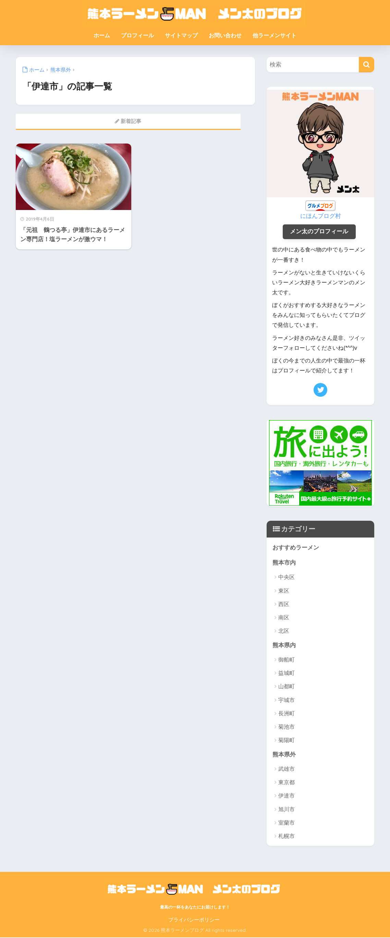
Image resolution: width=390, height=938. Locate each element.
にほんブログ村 (320, 216)
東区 (283, 591)
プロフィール (137, 35)
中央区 (286, 578)
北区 (283, 631)
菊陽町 (286, 741)
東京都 (286, 783)
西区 (283, 605)
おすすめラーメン (295, 548)
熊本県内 (284, 645)
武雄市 (286, 770)
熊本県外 (284, 755)
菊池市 (286, 728)
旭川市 (286, 810)
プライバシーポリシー (194, 921)
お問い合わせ (225, 35)
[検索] (366, 64)
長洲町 (286, 714)
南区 (283, 618)
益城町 (286, 674)
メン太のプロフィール (319, 232)
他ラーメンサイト (274, 35)
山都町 (286, 687)
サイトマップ (181, 35)
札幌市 (286, 837)
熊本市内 (284, 563)
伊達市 (286, 797)
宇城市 (286, 701)
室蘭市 (286, 824)
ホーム (102, 35)
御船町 (286, 660)
